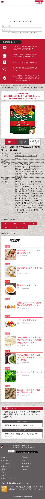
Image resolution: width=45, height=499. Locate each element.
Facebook (25, 466)
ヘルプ (3, 475)
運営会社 (25, 457)
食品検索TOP (5, 460)
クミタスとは (5, 463)
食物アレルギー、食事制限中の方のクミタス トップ (18, 85)
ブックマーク (23, 142)
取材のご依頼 (26, 463)
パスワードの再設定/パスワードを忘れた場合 (22, 33)
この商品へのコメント (35, 142)
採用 (23, 460)
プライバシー (5, 472)
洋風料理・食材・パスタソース (26, 156)
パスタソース (20, 158)
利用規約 (4, 469)
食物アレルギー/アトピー (9, 478)
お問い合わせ (5, 466)
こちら (23, 96)
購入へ (11, 142)
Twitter (24, 469)
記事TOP (4, 457)
